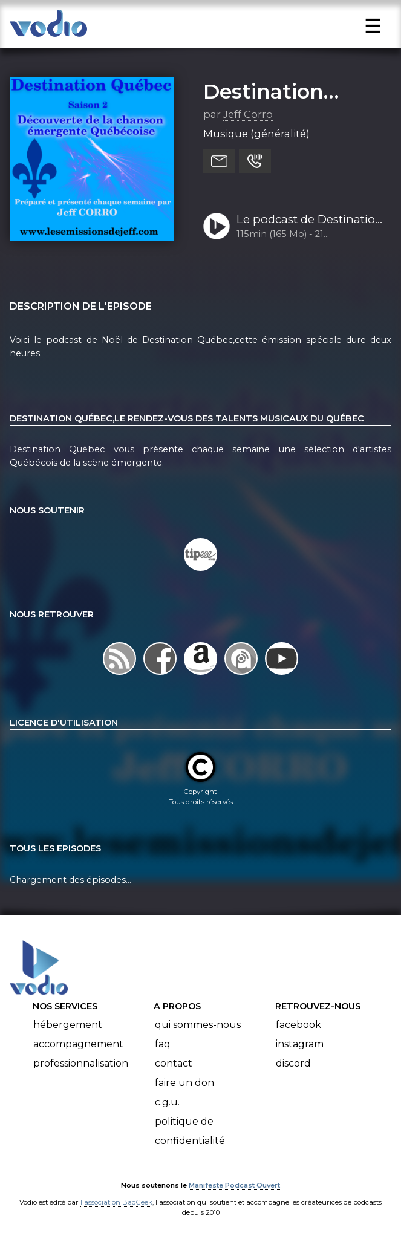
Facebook (298, 1024)
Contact (173, 1063)
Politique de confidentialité (190, 1131)
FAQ (163, 1044)
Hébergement (67, 1024)
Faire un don (184, 1082)
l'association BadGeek (116, 1202)
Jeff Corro (248, 114)
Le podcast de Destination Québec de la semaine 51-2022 (309, 220)
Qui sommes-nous (198, 1024)
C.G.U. (167, 1102)
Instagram (300, 1044)
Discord (293, 1063)
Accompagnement (78, 1044)
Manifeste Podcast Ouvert (234, 1185)
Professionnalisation (80, 1063)
